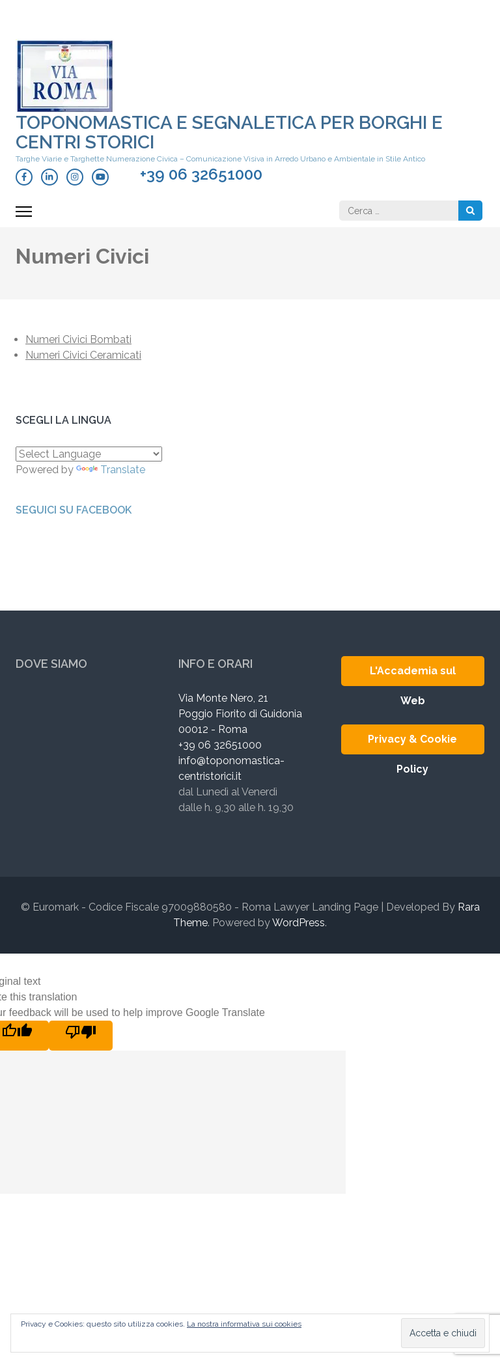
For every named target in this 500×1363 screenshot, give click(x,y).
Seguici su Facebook (74, 510)
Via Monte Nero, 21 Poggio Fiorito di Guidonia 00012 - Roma (240, 714)
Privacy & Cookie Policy (412, 743)
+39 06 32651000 (201, 174)
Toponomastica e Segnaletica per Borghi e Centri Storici (229, 132)
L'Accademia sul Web (413, 675)
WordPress (298, 922)
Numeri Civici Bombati (78, 339)
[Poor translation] (81, 1036)
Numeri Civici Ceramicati (83, 355)
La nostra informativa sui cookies (244, 1324)
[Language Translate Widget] (89, 454)
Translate (110, 469)
